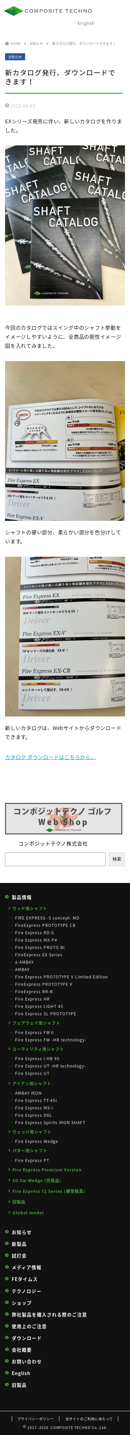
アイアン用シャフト (31, 1084)
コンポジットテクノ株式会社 (53, 843)
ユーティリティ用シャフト (38, 1049)
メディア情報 (27, 1267)
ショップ (22, 1302)
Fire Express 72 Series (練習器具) (48, 1191)
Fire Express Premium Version (47, 1170)
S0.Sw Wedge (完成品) (36, 1180)
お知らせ (15, 56)
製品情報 (22, 897)
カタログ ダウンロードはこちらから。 (50, 757)
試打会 (19, 1255)
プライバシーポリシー (35, 1418)
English (86, 23)
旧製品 (18, 1202)
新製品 (19, 1243)
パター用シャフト (29, 1151)
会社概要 (22, 1349)
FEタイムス (25, 1279)
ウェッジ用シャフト (32, 1132)
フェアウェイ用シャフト (36, 1023)
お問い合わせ (27, 1361)
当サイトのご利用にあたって (89, 1418)
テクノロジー (27, 1291)
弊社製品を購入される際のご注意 (49, 1314)
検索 (117, 859)
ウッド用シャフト (29, 908)
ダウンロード (27, 1338)
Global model (28, 1213)
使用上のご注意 (29, 1326)
